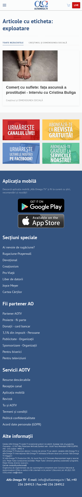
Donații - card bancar (16, 326)
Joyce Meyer (10, 285)
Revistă (7, 399)
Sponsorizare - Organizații (20, 345)
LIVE (76, 5)
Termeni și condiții (15, 412)
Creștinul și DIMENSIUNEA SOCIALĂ (48, 42)
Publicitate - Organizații (18, 339)
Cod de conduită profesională (14, 465)
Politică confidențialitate (19, 418)
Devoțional (10, 260)
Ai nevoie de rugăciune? (19, 247)
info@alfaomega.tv (51, 480)
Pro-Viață (8, 273)
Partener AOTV (12, 314)
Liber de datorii (13, 279)
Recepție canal (12, 386)
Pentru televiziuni (14, 358)
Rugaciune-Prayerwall (17, 254)
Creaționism (11, 266)
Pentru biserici (12, 352)
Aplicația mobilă (13, 392)
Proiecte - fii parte (14, 320)
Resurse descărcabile (16, 380)
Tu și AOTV (10, 405)
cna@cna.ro (17, 472)
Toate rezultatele (13, 42)
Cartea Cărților (12, 292)
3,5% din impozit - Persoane (21, 333)
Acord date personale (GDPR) (22, 424)
